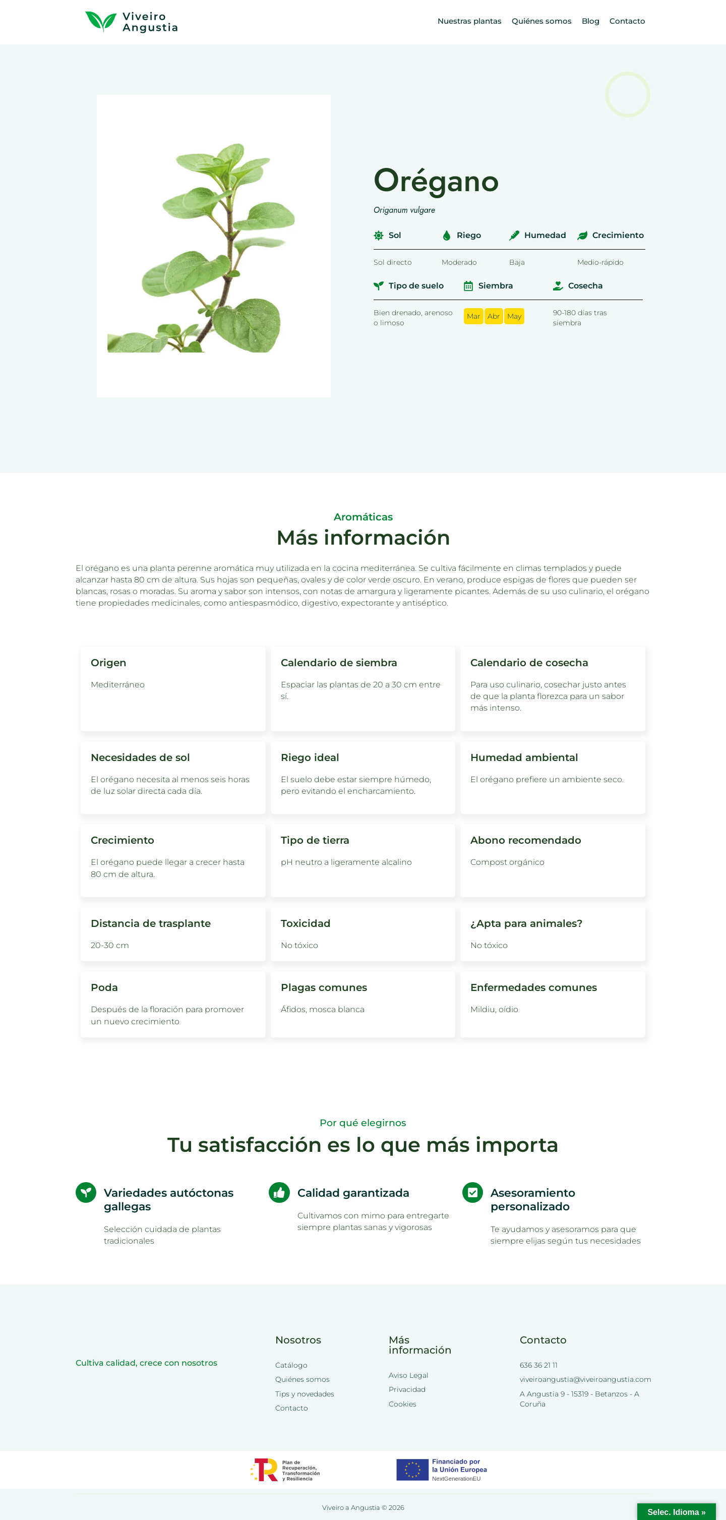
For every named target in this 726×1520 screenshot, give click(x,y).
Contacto (627, 21)
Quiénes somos (542, 21)
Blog (590, 21)
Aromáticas (363, 517)
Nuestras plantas (470, 21)
